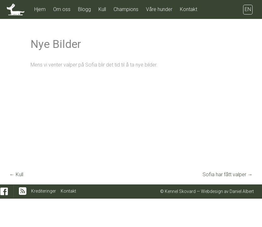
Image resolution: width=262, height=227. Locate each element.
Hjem (40, 9)
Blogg (84, 9)
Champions (126, 9)
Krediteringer (43, 191)
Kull (102, 9)
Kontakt (188, 9)
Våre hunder (159, 9)
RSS (22, 191)
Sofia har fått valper (228, 175)
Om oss (61, 9)
